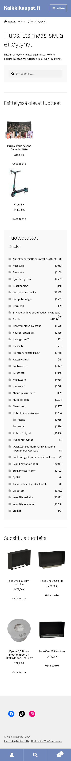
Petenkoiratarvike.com (26, 413)
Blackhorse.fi (21, 285)
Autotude (18, 265)
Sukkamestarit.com (24, 470)
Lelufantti (19, 373)
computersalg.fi (22, 299)
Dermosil (18, 306)
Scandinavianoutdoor (25, 464)
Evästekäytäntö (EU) (16, 741)
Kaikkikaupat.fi (22, 7)
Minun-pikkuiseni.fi (24, 393)
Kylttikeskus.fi (21, 359)
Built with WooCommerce (46, 741)
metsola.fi (19, 386)
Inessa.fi (18, 346)
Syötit (16, 477)
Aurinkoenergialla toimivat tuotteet (34, 259)
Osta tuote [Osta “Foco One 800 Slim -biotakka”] (19, 598)
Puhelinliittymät (23, 439)
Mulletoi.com (21, 399)
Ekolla (17, 319)
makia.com (19, 379)
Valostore (19, 490)
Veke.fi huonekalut (24, 504)
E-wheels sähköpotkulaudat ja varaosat (36, 312)
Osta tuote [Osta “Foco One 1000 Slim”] (52, 595)
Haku (35, 755)
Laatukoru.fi (20, 366)
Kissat (21, 419)
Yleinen (17, 510)
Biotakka (18, 272)
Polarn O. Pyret (22, 433)
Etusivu (11, 21)
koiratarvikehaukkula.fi (26, 352)
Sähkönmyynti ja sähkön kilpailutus (34, 457)
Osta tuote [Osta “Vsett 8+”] (19, 219)
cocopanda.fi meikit (24, 292)
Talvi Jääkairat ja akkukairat (29, 484)
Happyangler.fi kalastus (27, 326)
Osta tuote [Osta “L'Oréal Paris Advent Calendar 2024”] (19, 163)
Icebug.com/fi (21, 339)
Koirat (21, 426)
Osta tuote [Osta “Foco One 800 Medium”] (52, 665)
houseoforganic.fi (23, 332)
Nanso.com (19, 406)
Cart (55, 753)
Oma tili (12, 755)
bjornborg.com (22, 279)
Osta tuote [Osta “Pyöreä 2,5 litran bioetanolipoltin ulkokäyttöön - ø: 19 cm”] (19, 672)
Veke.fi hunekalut (23, 497)
